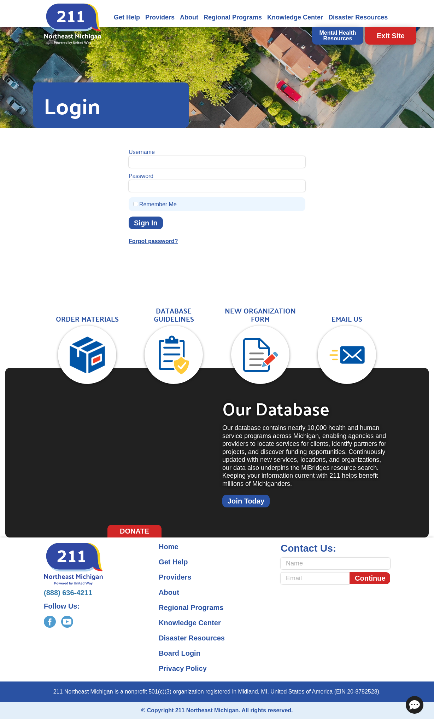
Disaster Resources (358, 17)
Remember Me (158, 204)
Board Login (179, 653)
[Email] (315, 578)
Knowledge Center (295, 17)
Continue (370, 578)
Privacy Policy (183, 668)
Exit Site (391, 36)
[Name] (335, 563)
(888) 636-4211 (68, 593)
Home (168, 547)
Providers (160, 17)
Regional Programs (233, 17)
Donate (134, 531)
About (189, 17)
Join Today (246, 501)
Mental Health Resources (337, 35)
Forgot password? (153, 241)
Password (141, 176)
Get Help (127, 17)
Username (142, 152)
